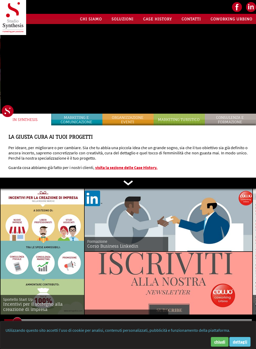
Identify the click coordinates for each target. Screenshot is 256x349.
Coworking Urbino (231, 19)
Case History (157, 19)
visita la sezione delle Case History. (126, 167)
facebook (237, 7)
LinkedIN (251, 7)
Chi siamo (91, 19)
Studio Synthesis (13, 17)
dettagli (240, 341)
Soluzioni (122, 19)
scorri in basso (128, 183)
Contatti (191, 19)
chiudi (219, 341)
